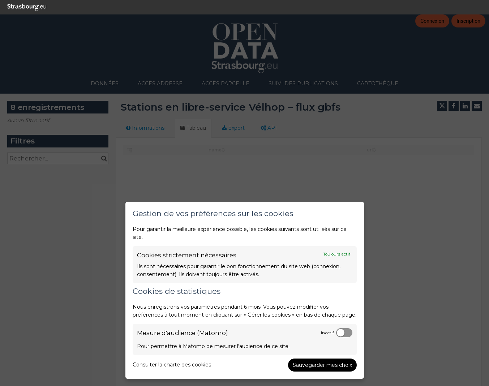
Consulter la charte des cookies (172, 364)
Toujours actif (336, 254)
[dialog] (244, 290)
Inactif (327, 332)
